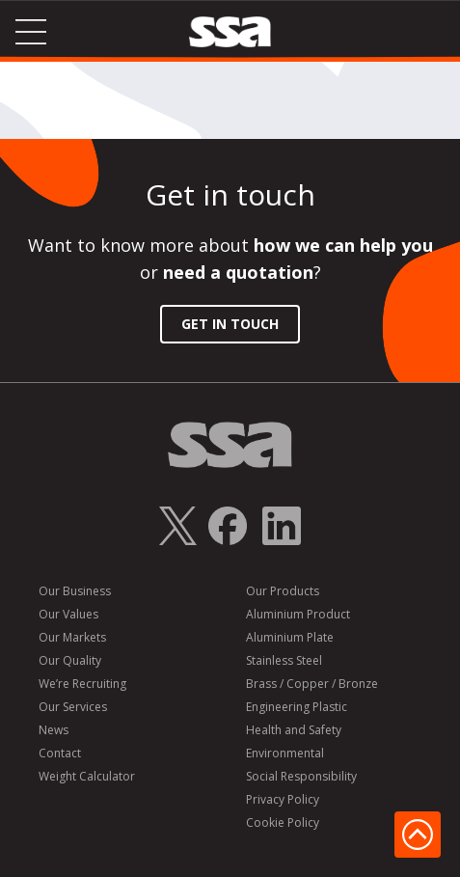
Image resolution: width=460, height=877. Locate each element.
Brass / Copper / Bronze (312, 684)
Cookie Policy (282, 823)
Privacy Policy (282, 800)
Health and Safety (293, 730)
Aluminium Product (298, 614)
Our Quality (70, 661)
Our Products (282, 591)
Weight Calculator (87, 776)
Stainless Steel (284, 661)
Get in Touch (230, 324)
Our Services (73, 707)
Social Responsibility (301, 776)
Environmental (285, 753)
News (53, 730)
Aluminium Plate (290, 637)
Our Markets (72, 637)
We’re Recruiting (82, 684)
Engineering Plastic (296, 707)
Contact (60, 753)
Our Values (68, 614)
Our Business (75, 591)
